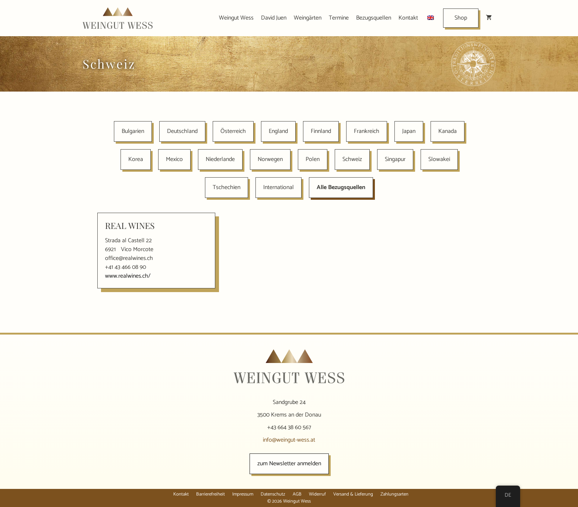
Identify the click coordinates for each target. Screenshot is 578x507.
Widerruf (317, 494)
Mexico (174, 159)
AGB (297, 494)
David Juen (273, 18)
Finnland (321, 131)
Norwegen (270, 159)
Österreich (233, 131)
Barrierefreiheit (210, 494)
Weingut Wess (236, 18)
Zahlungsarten (394, 494)
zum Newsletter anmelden (289, 464)
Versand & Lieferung (353, 494)
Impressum (242, 494)
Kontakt (408, 18)
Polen (313, 159)
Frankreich (366, 131)
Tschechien (226, 187)
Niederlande (220, 159)
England (278, 131)
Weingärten (307, 18)
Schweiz (352, 159)
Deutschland (182, 131)
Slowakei (439, 159)
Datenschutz (273, 494)
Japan (408, 131)
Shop (461, 18)
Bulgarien (133, 131)
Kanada (447, 131)
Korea (135, 159)
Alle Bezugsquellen (341, 187)
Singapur (395, 159)
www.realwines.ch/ (127, 276)
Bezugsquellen (373, 18)
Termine (339, 18)
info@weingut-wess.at (289, 440)
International (278, 187)
